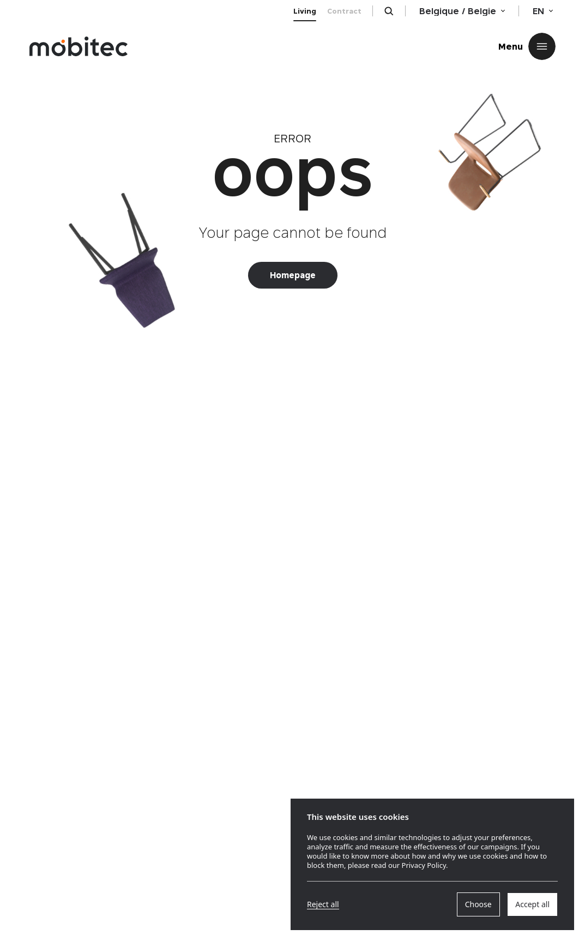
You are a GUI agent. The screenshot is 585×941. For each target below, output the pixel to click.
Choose (478, 904)
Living (304, 11)
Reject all (323, 904)
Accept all (532, 904)
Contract (344, 11)
